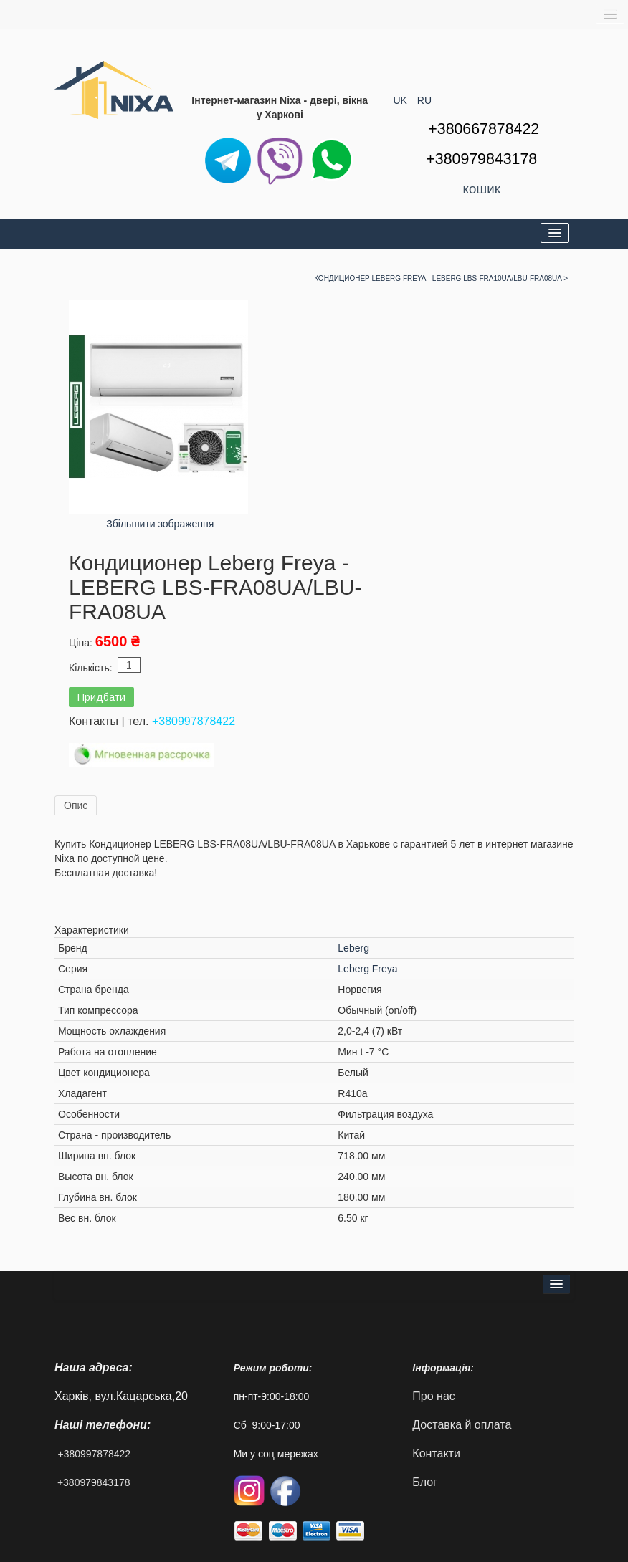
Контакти (436, 1453)
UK (402, 100)
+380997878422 (193, 721)
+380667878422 (483, 129)
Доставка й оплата (461, 1425)
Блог (424, 1482)
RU (424, 100)
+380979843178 (93, 1482)
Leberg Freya (367, 968)
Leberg (353, 948)
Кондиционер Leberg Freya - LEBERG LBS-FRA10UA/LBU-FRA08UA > (441, 278)
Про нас (433, 1396)
